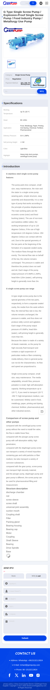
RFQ (42, 91)
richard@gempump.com (27, 665)
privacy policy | (8, 684)
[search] (33, 3)
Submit (25, 638)
